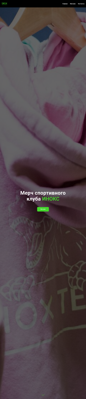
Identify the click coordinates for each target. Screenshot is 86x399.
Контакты (81, 4)
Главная (65, 4)
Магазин (73, 4)
